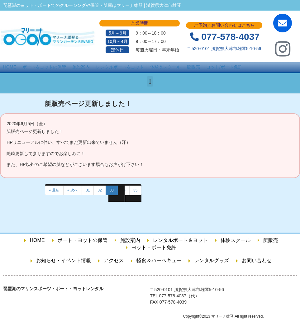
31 (88, 190)
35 (135, 190)
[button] (150, 81)
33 (112, 190)
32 (100, 190)
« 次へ (72, 190)
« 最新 (54, 190)
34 (123, 190)
